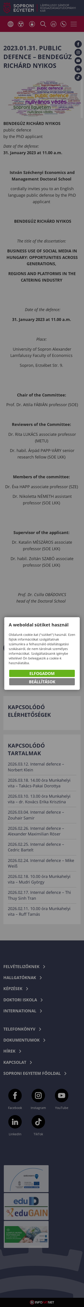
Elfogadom (42, 673)
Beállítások (42, 681)
